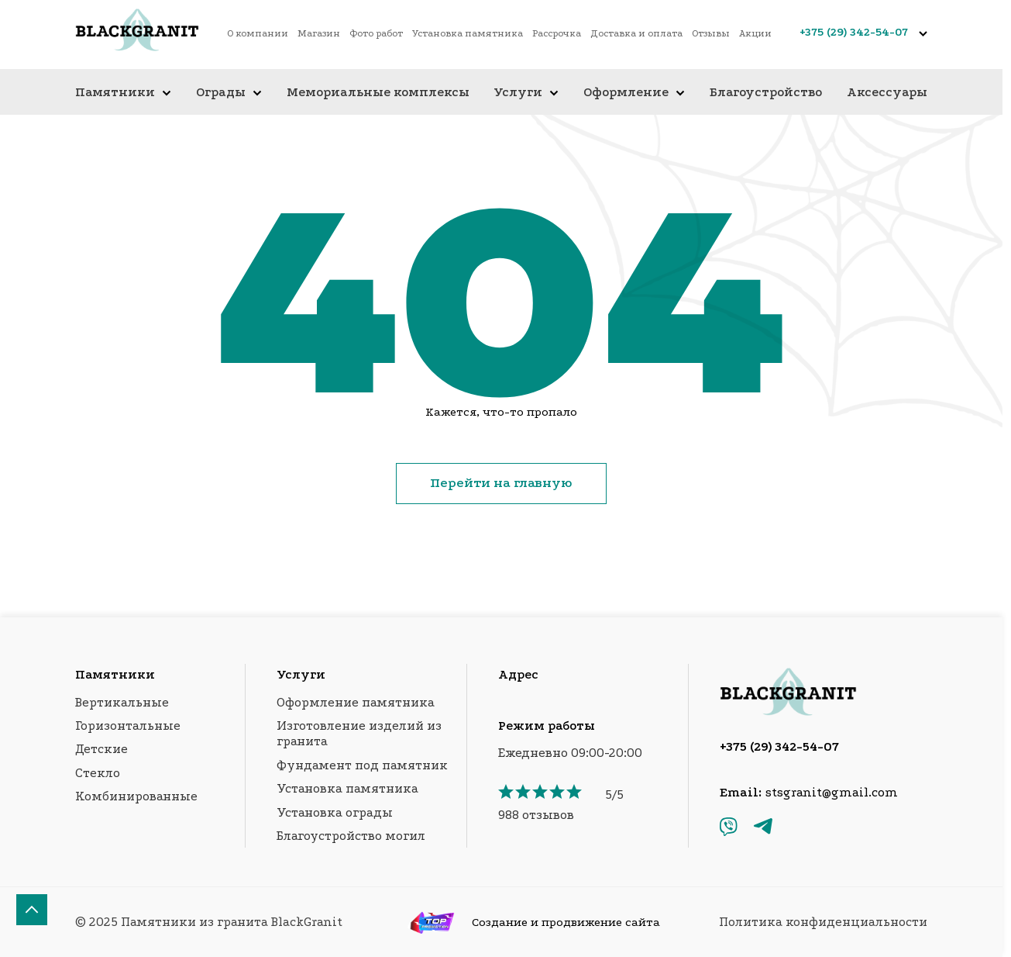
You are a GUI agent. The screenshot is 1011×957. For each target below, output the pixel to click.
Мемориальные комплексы (378, 92)
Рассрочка (556, 33)
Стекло (97, 772)
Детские (101, 748)
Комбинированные (136, 796)
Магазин (318, 33)
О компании (257, 33)
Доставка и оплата (636, 33)
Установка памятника (467, 33)
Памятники (123, 92)
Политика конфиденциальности (823, 921)
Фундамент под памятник (362, 765)
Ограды (229, 92)
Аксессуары (887, 92)
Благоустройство (766, 92)
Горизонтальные (128, 725)
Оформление (634, 92)
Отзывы (711, 33)
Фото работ (376, 33)
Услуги (526, 92)
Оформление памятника (356, 702)
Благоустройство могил (351, 835)
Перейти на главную (501, 482)
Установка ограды (335, 812)
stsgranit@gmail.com (831, 792)
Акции (755, 33)
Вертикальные (122, 702)
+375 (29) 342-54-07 (854, 32)
